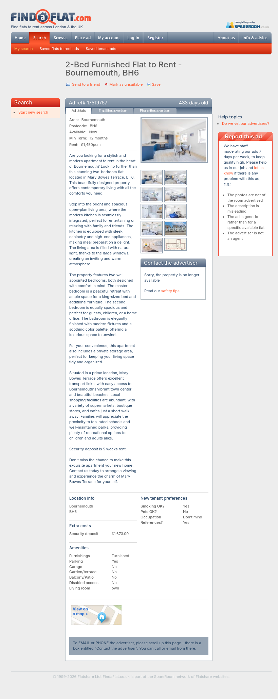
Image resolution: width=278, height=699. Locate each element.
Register (155, 37)
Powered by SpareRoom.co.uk (247, 24)
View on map (96, 615)
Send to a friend (86, 84)
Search (39, 38)
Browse (60, 37)
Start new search (33, 112)
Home (20, 37)
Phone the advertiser (155, 110)
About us (226, 37)
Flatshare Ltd (89, 676)
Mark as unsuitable (126, 84)
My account (109, 37)
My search (23, 48)
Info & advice (255, 37)
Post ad (82, 37)
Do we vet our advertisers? (245, 123)
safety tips (170, 290)
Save (156, 84)
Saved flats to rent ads (59, 48)
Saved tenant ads (101, 48)
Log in (133, 37)
